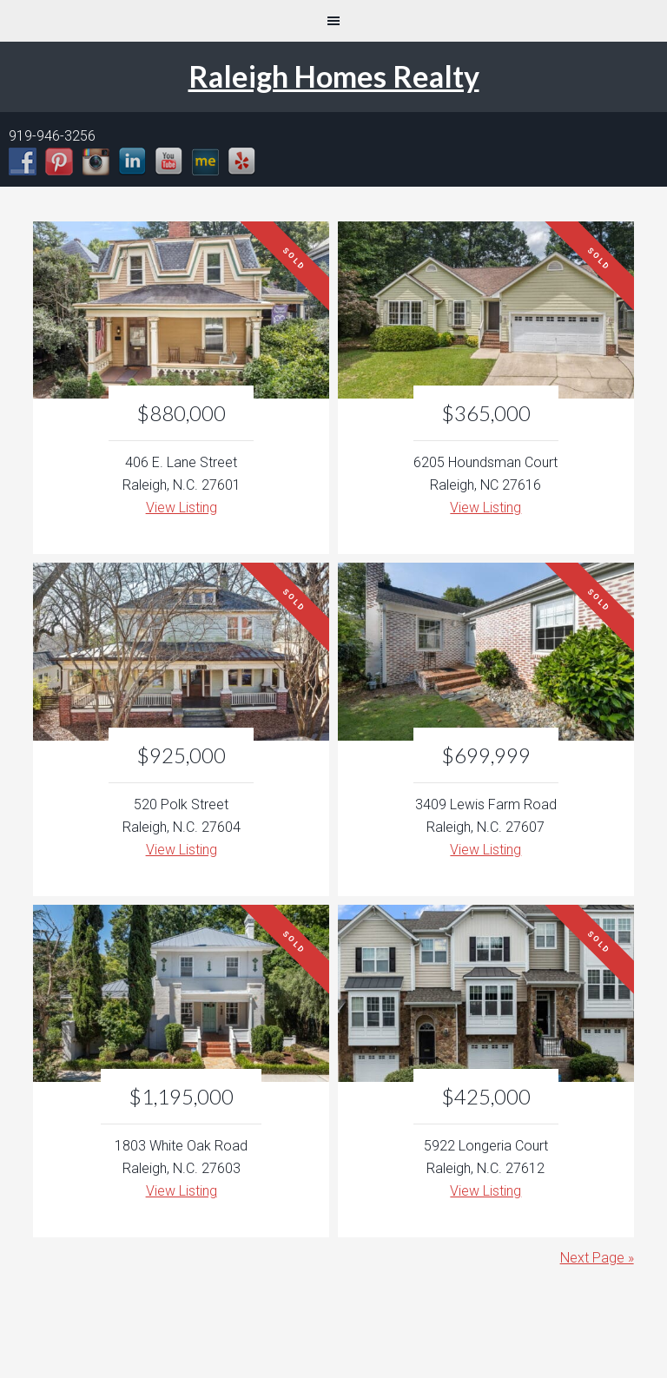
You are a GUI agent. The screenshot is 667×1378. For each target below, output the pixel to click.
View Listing (181, 507)
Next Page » (597, 1257)
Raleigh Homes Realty (333, 76)
